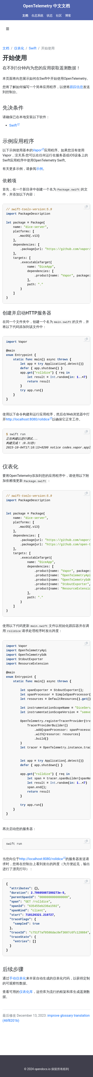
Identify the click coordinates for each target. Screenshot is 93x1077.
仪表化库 (26, 992)
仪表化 (19, 48)
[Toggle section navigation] (7, 29)
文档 (6, 48)
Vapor (37, 150)
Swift (32, 48)
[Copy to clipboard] (86, 206)
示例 (39, 169)
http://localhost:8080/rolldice (27, 419)
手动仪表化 (17, 978)
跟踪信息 (76, 87)
